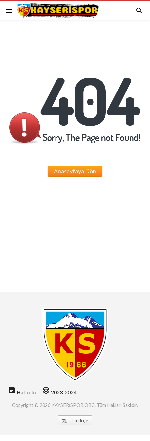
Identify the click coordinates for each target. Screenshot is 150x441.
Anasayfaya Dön (75, 171)
